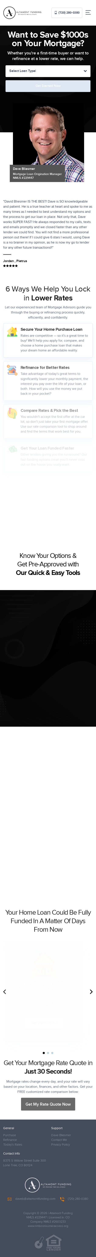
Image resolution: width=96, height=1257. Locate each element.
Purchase (9, 1135)
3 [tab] (52, 1053)
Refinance (10, 1140)
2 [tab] (48, 1053)
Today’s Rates (12, 1144)
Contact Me (59, 1140)
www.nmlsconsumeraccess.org (48, 1226)
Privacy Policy (60, 1144)
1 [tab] (44, 1053)
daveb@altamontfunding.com (31, 1199)
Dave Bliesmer (61, 1135)
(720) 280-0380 (66, 13)
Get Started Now (46, 1023)
